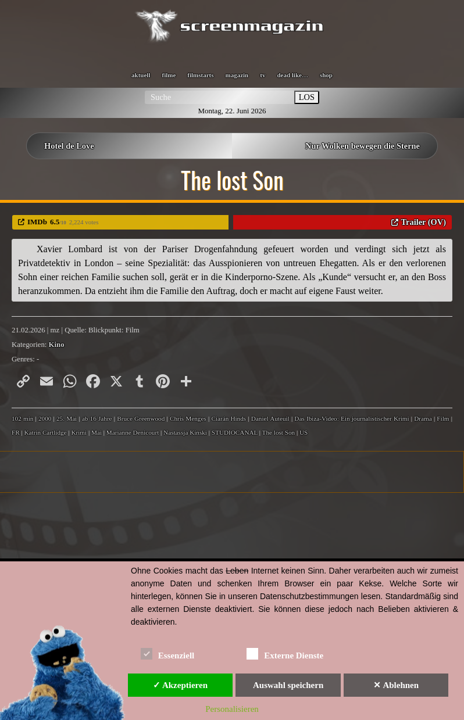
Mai (96, 432)
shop (326, 74)
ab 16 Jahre (97, 418)
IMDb (37, 221)
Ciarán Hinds (228, 418)
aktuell (140, 74)
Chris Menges (188, 418)
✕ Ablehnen (396, 685)
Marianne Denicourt (132, 432)
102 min (22, 418)
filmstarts (200, 74)
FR (16, 432)
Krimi (79, 432)
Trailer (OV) (423, 222)
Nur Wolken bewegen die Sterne (362, 146)
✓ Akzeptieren (180, 685)
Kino (57, 345)
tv (262, 74)
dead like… (292, 74)
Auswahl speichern (288, 685)
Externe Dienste (285, 653)
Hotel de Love (69, 146)
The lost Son (278, 432)
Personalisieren (232, 709)
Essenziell (168, 653)
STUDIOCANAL (235, 432)
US (303, 432)
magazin (237, 74)
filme (169, 74)
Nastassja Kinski (185, 432)
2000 (44, 418)
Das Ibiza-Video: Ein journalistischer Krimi (351, 418)
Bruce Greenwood (141, 418)
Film (443, 418)
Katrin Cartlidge (45, 432)
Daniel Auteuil (270, 418)
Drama (422, 418)
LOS (307, 97)
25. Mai (66, 418)
